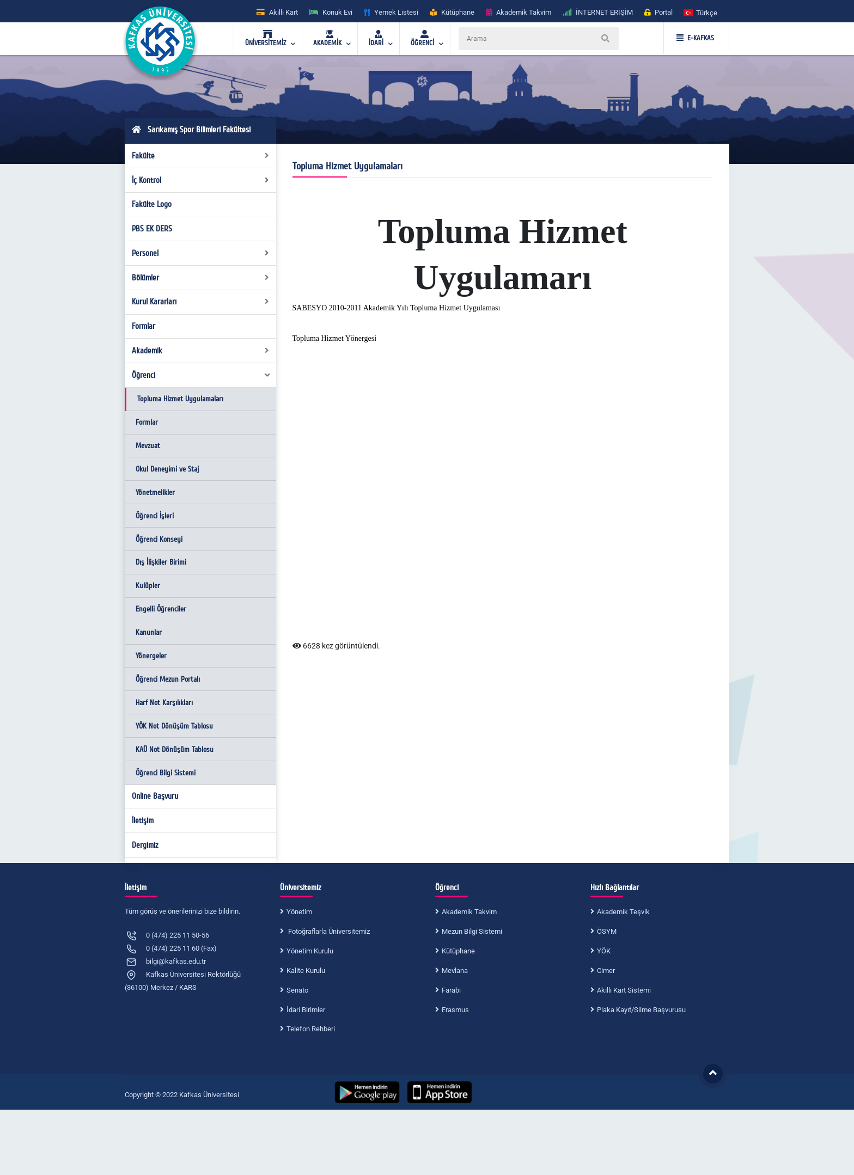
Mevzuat (148, 445)
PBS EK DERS (152, 229)
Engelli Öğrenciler (161, 609)
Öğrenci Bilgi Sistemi (166, 773)
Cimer (606, 970)
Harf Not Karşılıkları (164, 702)
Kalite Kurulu (305, 970)
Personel (201, 253)
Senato (297, 990)
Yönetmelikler (155, 492)
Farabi (451, 990)
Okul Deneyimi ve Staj (167, 469)
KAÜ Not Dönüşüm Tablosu (174, 749)
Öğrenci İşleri (155, 516)
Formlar (143, 326)
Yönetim (299, 912)
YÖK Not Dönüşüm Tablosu (174, 726)
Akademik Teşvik (623, 912)
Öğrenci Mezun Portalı (168, 679)
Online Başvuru (155, 796)
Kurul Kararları (201, 302)
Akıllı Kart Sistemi (624, 990)
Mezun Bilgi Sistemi (472, 931)
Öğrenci (201, 375)
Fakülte (201, 156)
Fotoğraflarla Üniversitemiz (328, 931)
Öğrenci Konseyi (159, 539)
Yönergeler (151, 655)
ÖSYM (607, 931)
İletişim (143, 820)
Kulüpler (148, 585)
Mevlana (455, 970)
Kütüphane (458, 951)
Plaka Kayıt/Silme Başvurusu (641, 1010)
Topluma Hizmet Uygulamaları (180, 398)
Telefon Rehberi (310, 1029)
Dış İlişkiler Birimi (161, 562)
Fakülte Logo (152, 204)
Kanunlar (149, 632)
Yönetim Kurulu (309, 951)
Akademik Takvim (469, 912)
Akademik (201, 351)
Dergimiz (145, 845)
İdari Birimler (305, 1010)
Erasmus (455, 1010)
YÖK (604, 951)
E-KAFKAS (695, 38)
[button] (701, 12)
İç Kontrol (201, 180)
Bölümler (201, 278)
